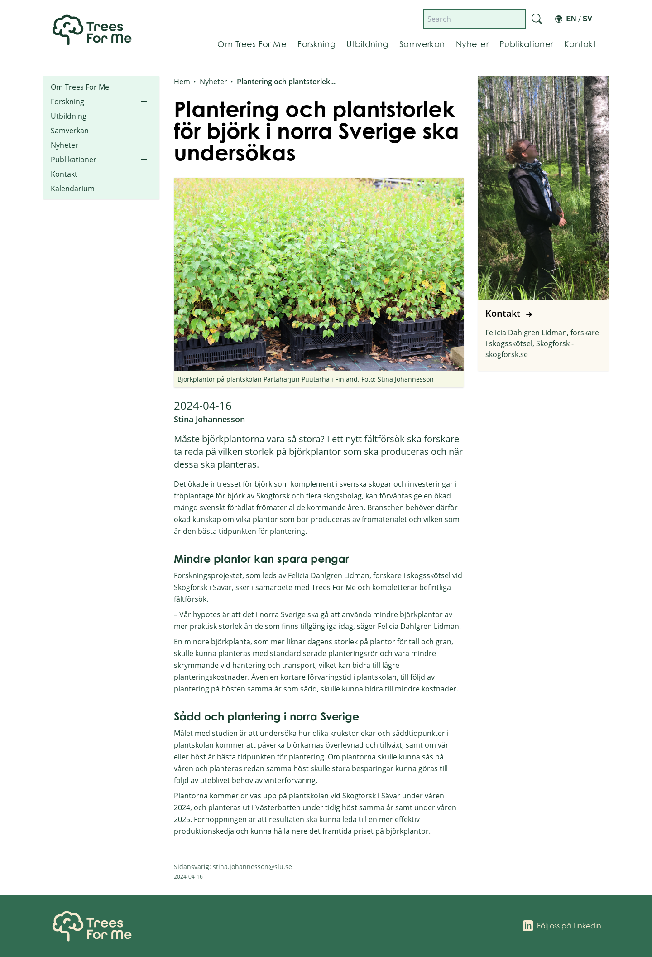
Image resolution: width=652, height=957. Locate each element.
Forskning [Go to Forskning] (67, 101)
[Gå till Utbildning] (367, 44)
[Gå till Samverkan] (422, 44)
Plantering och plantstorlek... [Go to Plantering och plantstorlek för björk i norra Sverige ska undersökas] (286, 82)
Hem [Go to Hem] (182, 82)
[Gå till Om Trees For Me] (252, 44)
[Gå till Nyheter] (472, 44)
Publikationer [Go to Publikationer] (73, 159)
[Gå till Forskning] (316, 44)
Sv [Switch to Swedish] (587, 19)
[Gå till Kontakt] (580, 44)
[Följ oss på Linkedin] (562, 925)
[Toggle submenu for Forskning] (144, 101)
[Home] (94, 925)
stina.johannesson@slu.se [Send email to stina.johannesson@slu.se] (252, 866)
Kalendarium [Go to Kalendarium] (73, 188)
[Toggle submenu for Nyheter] (144, 145)
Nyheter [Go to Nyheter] (64, 145)
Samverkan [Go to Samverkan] (70, 130)
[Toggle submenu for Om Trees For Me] (144, 87)
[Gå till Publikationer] (526, 44)
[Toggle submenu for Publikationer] (144, 159)
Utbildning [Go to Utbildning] (68, 116)
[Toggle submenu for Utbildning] (144, 116)
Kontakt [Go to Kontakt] (64, 174)
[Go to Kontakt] (543, 223)
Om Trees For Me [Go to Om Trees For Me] (80, 87)
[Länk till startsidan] (94, 29)
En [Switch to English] (571, 19)
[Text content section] (319, 663)
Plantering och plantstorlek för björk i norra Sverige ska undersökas (316, 130)
